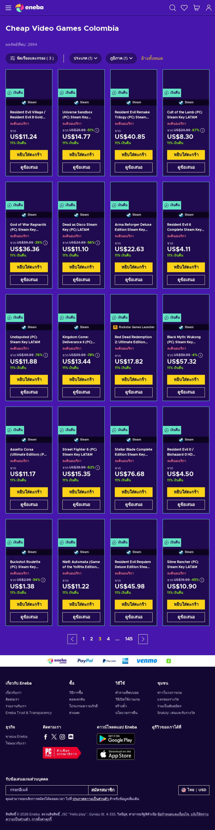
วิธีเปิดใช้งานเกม (127, 699)
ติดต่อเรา (12, 699)
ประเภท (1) (85, 58)
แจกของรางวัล (168, 699)
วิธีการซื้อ (76, 692)
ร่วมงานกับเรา (16, 706)
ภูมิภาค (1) (121, 58)
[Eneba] (29, 7)
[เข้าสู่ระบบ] (209, 7)
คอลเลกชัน (77, 699)
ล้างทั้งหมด (152, 58)
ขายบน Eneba (16, 736)
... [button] (117, 639)
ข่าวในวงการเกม (169, 692)
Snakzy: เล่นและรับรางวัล (176, 713)
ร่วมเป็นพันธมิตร (169, 706)
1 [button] (84, 639)
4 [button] (108, 639)
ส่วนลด (74, 713)
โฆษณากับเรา (16, 743)
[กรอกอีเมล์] (47, 790)
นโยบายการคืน (126, 713)
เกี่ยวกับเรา (14, 692)
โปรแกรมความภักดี (83, 706)
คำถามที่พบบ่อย (127, 692)
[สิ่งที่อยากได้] (184, 7)
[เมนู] (7, 7)
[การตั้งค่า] (193, 790)
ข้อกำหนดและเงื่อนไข (173, 814)
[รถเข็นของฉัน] (196, 7)
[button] (72, 639)
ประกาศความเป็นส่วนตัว (91, 799)
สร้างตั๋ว (121, 706)
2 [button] (91, 639)
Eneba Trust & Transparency (29, 713)
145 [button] (129, 639)
